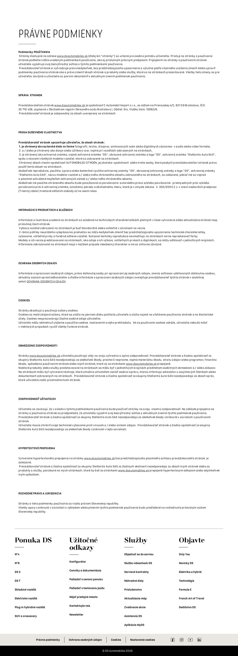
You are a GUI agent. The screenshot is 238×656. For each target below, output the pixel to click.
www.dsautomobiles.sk (72, 56)
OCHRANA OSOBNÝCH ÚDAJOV (46, 281)
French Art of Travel (191, 598)
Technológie (186, 580)
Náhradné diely (134, 580)
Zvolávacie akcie (135, 607)
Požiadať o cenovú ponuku (86, 579)
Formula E (185, 589)
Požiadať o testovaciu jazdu (87, 588)
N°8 (17, 563)
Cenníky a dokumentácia (85, 570)
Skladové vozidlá (25, 589)
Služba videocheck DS (138, 563)
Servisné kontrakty (136, 572)
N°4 (17, 554)
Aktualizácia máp (135, 598)
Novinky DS (186, 563)
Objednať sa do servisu (139, 554)
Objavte (192, 539)
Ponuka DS (33, 539)
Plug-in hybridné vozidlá (30, 607)
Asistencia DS (133, 616)
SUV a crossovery (26, 616)
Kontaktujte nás (79, 605)
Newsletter (76, 614)
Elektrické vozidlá (26, 598)
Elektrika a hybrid (190, 572)
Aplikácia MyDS (134, 625)
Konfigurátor (77, 561)
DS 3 (17, 572)
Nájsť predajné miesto (83, 597)
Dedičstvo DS (187, 607)
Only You (184, 554)
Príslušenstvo (133, 589)
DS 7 (17, 580)
